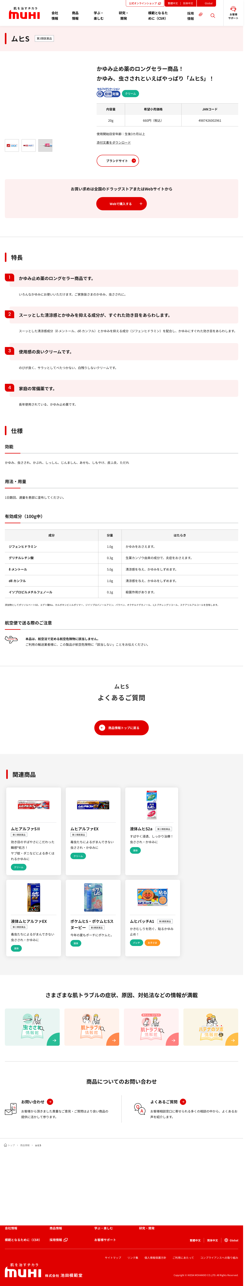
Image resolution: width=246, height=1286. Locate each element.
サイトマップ (113, 1258)
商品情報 (25, 1145)
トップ (11, 1145)
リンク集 (132, 1258)
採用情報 (56, 1240)
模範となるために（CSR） (23, 1240)
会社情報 (11, 1228)
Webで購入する (121, 203)
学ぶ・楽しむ (104, 1228)
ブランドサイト (117, 160)
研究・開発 (147, 1228)
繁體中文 (174, 3)
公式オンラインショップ (146, 3)
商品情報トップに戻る (123, 727)
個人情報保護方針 (155, 1258)
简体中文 (189, 3)
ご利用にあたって (183, 1258)
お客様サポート (105, 1240)
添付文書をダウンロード (114, 142)
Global (210, 4)
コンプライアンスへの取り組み (219, 1258)
